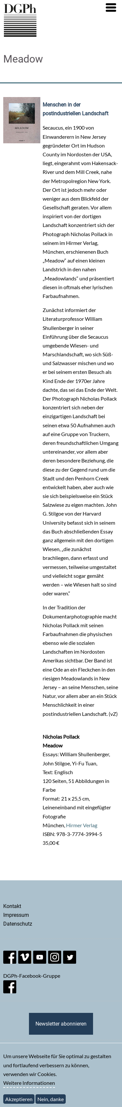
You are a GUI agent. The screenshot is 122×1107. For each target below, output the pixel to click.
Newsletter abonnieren (61, 1024)
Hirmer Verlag (81, 825)
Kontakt (12, 906)
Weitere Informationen (29, 1087)
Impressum (16, 915)
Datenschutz (17, 924)
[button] (111, 7)
